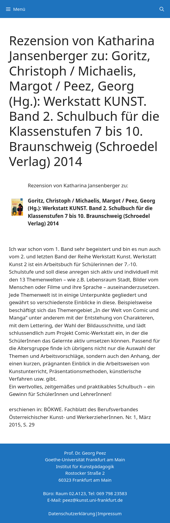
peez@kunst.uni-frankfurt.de (92, 500)
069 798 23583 (112, 493)
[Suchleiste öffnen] (162, 9)
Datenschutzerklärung (71, 513)
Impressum (110, 513)
